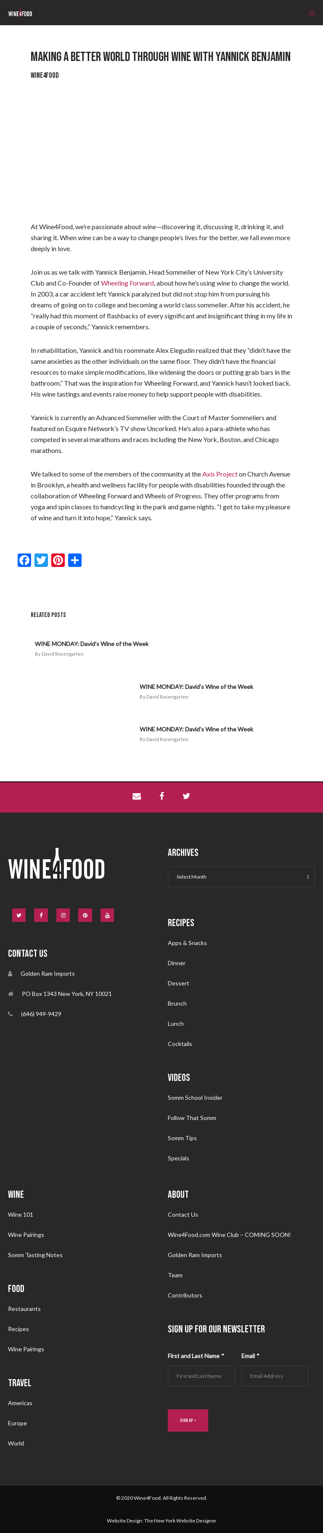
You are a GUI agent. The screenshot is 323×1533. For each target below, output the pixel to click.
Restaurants (24, 1308)
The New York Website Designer (180, 1520)
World (16, 1442)
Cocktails (180, 1043)
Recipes (18, 1328)
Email (250, 1355)
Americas (20, 1402)
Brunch (177, 1002)
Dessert (178, 982)
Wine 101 (20, 1214)
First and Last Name (196, 1355)
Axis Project (220, 474)
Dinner (176, 962)
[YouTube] (107, 915)
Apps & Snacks (187, 942)
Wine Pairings (26, 1234)
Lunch (176, 1023)
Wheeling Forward (127, 283)
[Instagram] (63, 915)
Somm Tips (182, 1137)
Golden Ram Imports (195, 1254)
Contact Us (183, 1214)
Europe (17, 1422)
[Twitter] (19, 915)
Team (175, 1274)
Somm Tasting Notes (35, 1254)
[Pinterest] (85, 915)
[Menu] (309, 12)
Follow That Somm (192, 1117)
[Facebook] (41, 915)
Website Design (124, 1520)
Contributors (185, 1294)
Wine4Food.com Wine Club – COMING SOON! (229, 1234)
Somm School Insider (195, 1097)
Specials (178, 1157)
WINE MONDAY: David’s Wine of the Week (91, 643)
